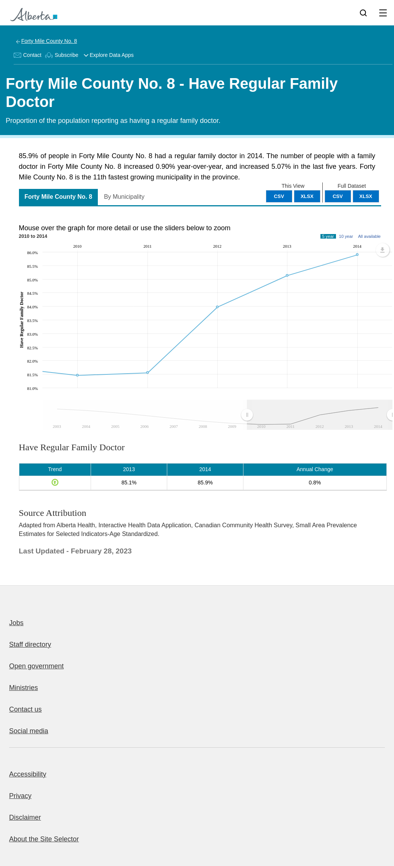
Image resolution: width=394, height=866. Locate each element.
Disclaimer (25, 817)
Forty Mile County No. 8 (49, 41)
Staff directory (30, 644)
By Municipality (124, 196)
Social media (28, 731)
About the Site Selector (44, 839)
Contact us (25, 709)
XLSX (365, 196)
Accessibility (27, 774)
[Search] (363, 12)
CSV (338, 196)
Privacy (20, 796)
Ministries (23, 688)
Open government (36, 666)
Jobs (16, 623)
